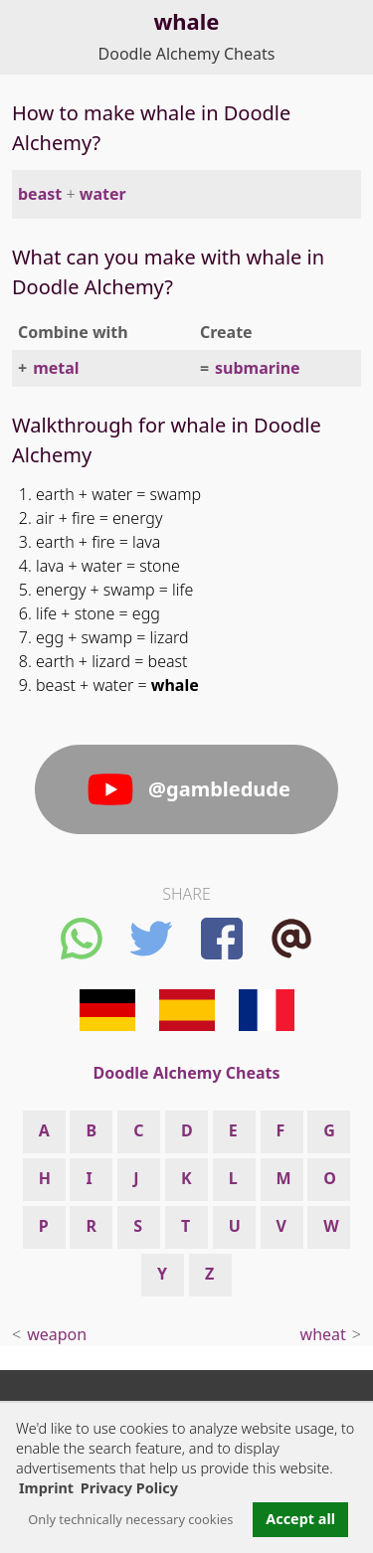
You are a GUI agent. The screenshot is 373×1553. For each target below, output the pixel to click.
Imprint (46, 1487)
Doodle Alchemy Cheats (187, 54)
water (103, 194)
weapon (57, 1334)
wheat (323, 1334)
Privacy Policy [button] (129, 1487)
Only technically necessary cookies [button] (130, 1519)
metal (56, 368)
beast (40, 194)
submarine (257, 368)
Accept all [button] (300, 1518)
